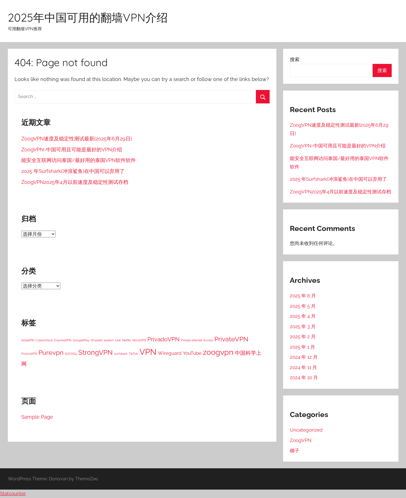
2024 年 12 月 (304, 357)
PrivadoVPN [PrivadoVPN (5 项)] (163, 339)
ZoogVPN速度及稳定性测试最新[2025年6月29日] (76, 139)
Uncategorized (306, 430)
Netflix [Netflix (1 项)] (126, 340)
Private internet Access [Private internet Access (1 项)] (197, 340)
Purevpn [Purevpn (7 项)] (50, 352)
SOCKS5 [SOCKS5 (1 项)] (71, 353)
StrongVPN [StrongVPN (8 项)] (95, 352)
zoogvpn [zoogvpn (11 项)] (218, 352)
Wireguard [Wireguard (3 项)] (170, 353)
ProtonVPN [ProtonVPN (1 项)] (29, 353)
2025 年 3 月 (303, 326)
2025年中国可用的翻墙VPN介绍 (88, 17)
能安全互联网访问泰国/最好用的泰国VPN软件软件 (78, 160)
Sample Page (37, 417)
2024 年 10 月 (304, 377)
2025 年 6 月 (303, 295)
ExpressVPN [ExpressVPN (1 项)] (62, 340)
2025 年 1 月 (302, 347)
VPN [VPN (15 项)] (147, 352)
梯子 (294, 450)
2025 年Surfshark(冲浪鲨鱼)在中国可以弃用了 (73, 171)
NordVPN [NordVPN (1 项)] (139, 340)
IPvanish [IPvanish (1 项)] (96, 340)
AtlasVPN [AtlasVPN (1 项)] (27, 340)
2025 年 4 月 (303, 316)
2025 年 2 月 (303, 336)
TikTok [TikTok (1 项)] (133, 353)
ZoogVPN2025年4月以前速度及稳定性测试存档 (74, 182)
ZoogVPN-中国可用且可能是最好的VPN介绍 (71, 149)
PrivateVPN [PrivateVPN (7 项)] (231, 339)
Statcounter (13, 493)
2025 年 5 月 (303, 306)
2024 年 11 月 (303, 367)
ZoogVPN (300, 440)
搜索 (294, 59)
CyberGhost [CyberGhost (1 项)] (44, 340)
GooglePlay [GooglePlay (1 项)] (81, 340)
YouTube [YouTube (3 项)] (192, 353)
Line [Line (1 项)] (118, 340)
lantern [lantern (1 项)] (109, 340)
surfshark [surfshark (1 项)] (120, 353)
